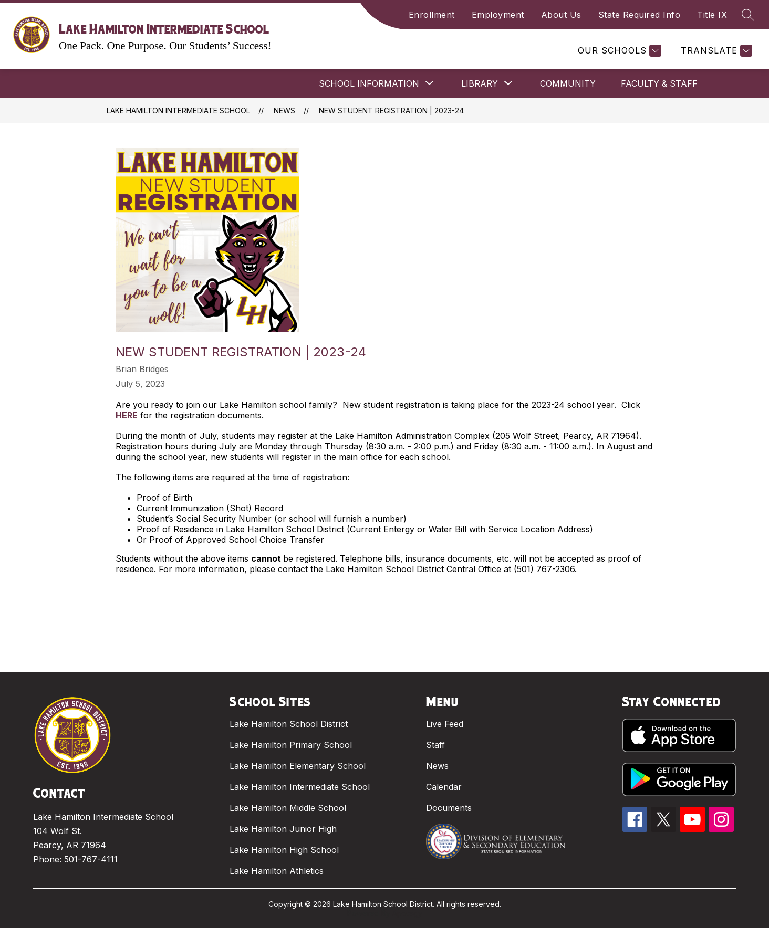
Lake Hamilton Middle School (288, 808)
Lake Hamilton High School (284, 850)
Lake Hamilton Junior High (283, 829)
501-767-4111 (91, 859)
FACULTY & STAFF (659, 83)
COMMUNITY (568, 83)
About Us (561, 14)
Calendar (444, 787)
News (284, 110)
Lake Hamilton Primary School (291, 745)
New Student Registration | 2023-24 (391, 110)
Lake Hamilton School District (289, 724)
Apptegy (407, 913)
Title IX (712, 14)
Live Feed (444, 724)
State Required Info (639, 14)
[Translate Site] (715, 50)
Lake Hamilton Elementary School (298, 766)
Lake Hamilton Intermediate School (178, 110)
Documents (449, 808)
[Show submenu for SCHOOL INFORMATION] (369, 83)
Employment (498, 14)
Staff (435, 745)
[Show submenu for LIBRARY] (479, 83)
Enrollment (432, 14)
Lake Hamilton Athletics (277, 871)
